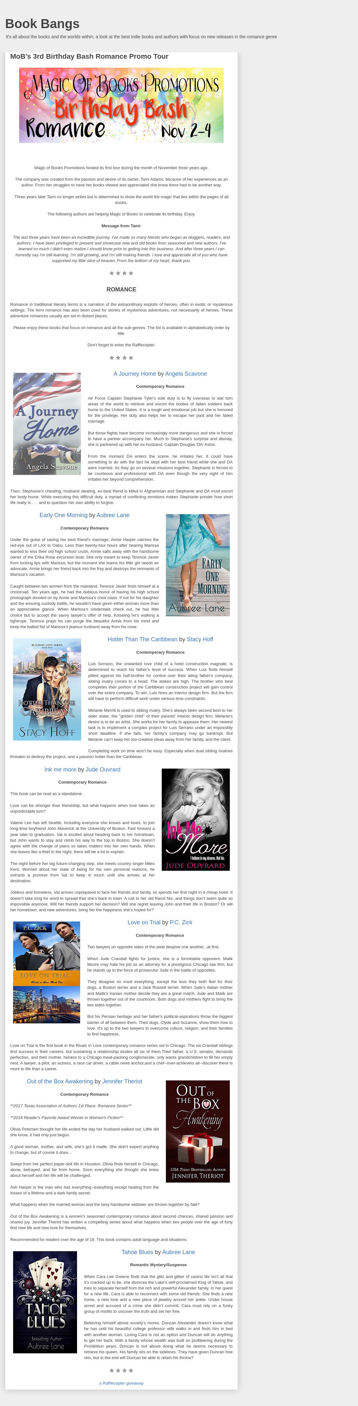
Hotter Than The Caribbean (142, 639)
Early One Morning (64, 515)
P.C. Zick (181, 922)
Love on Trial (144, 922)
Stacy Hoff (200, 639)
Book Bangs (42, 24)
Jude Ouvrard (103, 769)
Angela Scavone (186, 374)
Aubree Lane (113, 515)
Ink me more (60, 769)
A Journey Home (134, 374)
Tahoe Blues (137, 1252)
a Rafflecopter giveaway (121, 1383)
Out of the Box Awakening (60, 1081)
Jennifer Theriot (122, 1081)
